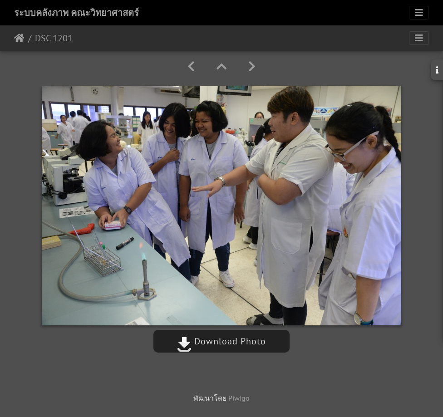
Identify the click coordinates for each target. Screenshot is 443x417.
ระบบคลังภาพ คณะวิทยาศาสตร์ (76, 13)
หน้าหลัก (19, 38)
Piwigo (239, 397)
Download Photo (221, 341)
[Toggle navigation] (419, 13)
